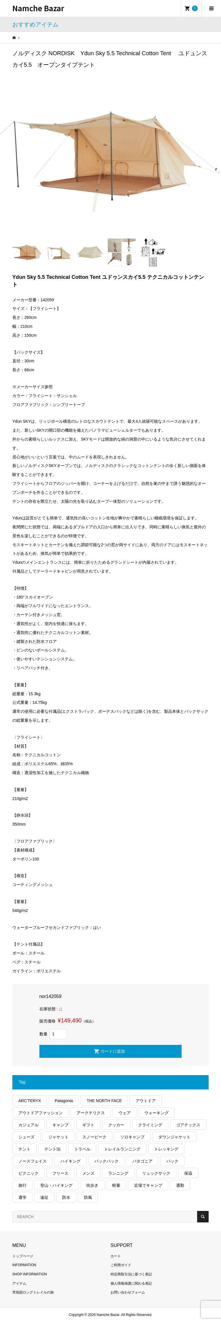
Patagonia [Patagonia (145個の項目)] (64, 1100)
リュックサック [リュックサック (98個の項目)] (156, 1173)
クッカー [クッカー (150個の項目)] (116, 1125)
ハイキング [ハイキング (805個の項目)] (70, 1161)
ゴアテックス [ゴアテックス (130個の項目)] (188, 1125)
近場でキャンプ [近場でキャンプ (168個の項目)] (148, 1185)
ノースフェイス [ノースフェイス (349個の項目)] (32, 1161)
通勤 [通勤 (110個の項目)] (180, 1185)
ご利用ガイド (120, 1265)
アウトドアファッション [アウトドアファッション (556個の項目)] (40, 1112)
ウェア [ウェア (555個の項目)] (125, 1112)
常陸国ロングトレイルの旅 (33, 1292)
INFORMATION (24, 1265)
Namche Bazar (38, 8)
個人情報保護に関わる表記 (131, 1283)
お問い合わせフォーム (127, 1292)
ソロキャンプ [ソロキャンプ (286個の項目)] (132, 1137)
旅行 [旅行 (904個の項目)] (22, 1185)
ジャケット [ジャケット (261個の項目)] (58, 1137)
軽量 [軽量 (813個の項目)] (116, 1185)
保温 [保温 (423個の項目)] (188, 1173)
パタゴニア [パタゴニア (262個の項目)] (142, 1161)
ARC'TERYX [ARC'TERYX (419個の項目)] (29, 1100)
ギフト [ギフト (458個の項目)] (88, 1125)
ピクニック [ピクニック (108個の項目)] (28, 1173)
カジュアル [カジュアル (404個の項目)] (28, 1125)
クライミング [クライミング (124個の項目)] (150, 1125)
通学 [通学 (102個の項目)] (22, 1197)
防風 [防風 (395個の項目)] (88, 1197)
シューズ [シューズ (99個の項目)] (26, 1137)
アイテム (19, 1283)
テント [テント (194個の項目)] (24, 1149)
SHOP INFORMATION (29, 1274)
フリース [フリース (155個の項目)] (60, 1173)
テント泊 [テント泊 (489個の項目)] (52, 1149)
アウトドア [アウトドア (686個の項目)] (146, 1100)
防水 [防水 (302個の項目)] (66, 1197)
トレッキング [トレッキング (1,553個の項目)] (166, 1149)
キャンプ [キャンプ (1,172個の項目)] (60, 1125)
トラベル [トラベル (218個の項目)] (82, 1149)
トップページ (22, 1256)
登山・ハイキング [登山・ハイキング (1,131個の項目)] (56, 1185)
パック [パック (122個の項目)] (172, 1161)
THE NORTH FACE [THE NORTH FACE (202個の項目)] (104, 1100)
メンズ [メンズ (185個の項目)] (88, 1173)
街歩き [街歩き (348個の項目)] (92, 1185)
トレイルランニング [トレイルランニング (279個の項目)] (122, 1149)
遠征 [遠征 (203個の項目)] (44, 1197)
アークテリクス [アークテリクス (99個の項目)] (91, 1112)
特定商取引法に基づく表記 (131, 1274)
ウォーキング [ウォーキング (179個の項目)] (156, 1112)
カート (115, 1256)
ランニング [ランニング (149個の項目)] (118, 1173)
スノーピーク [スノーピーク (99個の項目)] (94, 1137)
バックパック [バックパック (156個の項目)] (106, 1161)
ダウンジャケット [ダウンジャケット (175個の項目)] (174, 1137)
